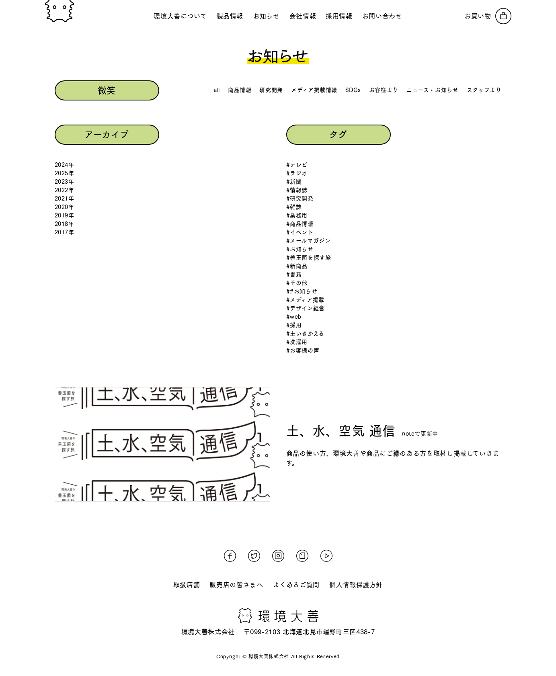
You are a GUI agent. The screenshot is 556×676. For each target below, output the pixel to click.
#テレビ (297, 165)
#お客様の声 (303, 350)
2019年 (64, 215)
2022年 (64, 190)
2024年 (64, 165)
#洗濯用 (297, 342)
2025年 (64, 173)
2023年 (64, 181)
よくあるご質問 (296, 585)
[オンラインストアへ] (487, 16)
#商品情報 (300, 224)
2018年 (64, 224)
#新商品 (297, 266)
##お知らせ (302, 291)
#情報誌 (297, 190)
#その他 (297, 283)
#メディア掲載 (305, 300)
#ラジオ (297, 173)
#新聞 (294, 181)
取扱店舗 (186, 585)
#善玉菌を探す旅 (308, 257)
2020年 (64, 207)
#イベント (300, 232)
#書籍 (294, 274)
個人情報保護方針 (356, 585)
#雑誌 (294, 207)
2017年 (64, 232)
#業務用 (297, 215)
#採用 (294, 325)
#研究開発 (300, 198)
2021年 (64, 198)
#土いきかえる (305, 333)
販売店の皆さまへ (236, 585)
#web (294, 317)
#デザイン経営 (305, 308)
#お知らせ (300, 249)
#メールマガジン (308, 241)
